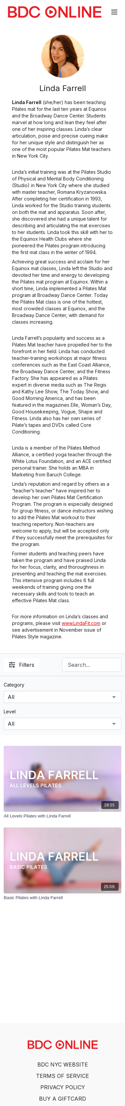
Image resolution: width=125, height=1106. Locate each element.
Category (14, 685)
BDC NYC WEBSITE (62, 1064)
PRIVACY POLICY (62, 1087)
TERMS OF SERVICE (62, 1076)
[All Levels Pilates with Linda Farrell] (62, 816)
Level (10, 711)
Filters (21, 664)
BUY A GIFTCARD (62, 1098)
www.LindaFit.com (81, 623)
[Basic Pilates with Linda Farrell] (62, 897)
